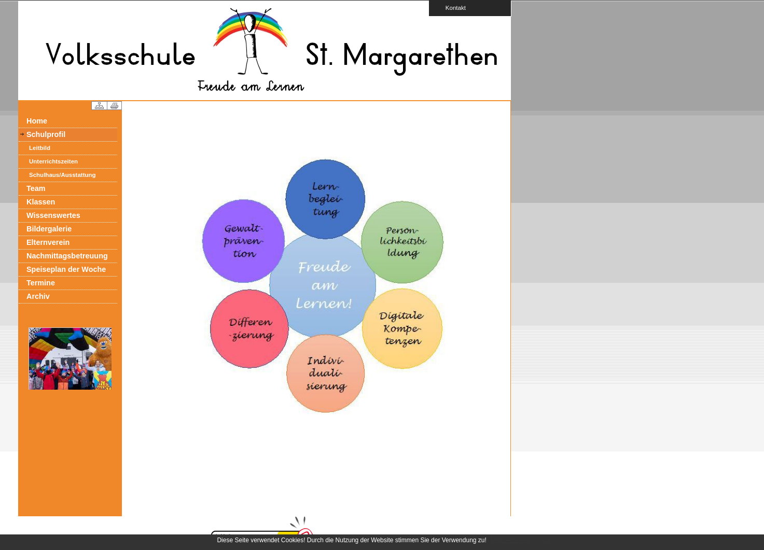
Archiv (38, 296)
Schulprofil (45, 134)
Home (36, 121)
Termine (40, 283)
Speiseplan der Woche (66, 269)
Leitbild (39, 148)
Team (36, 188)
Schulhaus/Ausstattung (62, 175)
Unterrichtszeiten (53, 161)
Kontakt (452, 7)
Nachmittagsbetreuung (67, 256)
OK (546, 540)
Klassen (40, 202)
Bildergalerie (49, 229)
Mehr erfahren (510, 540)
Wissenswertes (53, 215)
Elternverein (48, 242)
